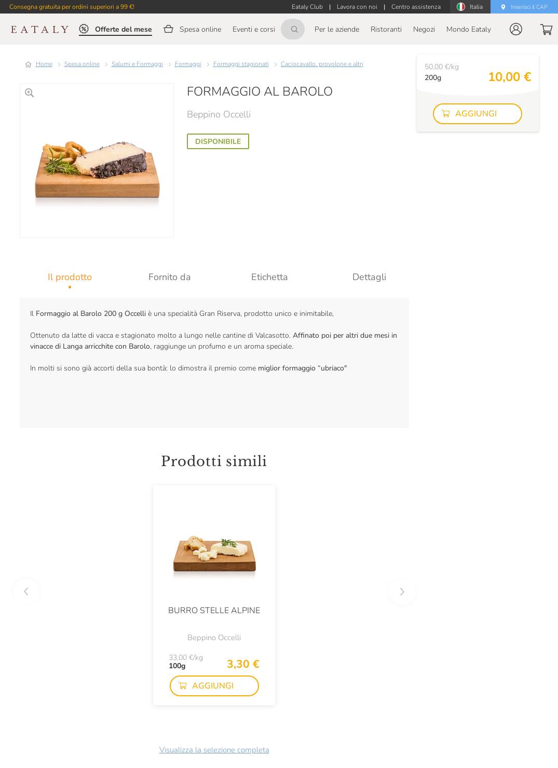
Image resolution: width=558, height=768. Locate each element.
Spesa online (82, 64)
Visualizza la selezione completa (214, 750)
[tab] (70, 277)
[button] (516, 29)
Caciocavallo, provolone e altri (322, 64)
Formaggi (188, 64)
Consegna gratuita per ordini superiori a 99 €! (71, 7)
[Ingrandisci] (29, 92)
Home (44, 64)
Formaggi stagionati (241, 64)
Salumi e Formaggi (137, 64)
